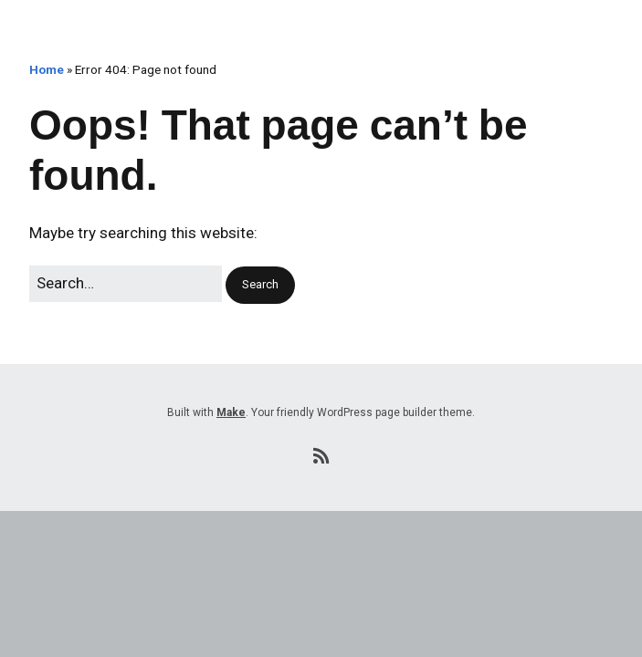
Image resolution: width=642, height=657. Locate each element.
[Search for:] (125, 283)
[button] (260, 285)
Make (231, 412)
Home (46, 69)
